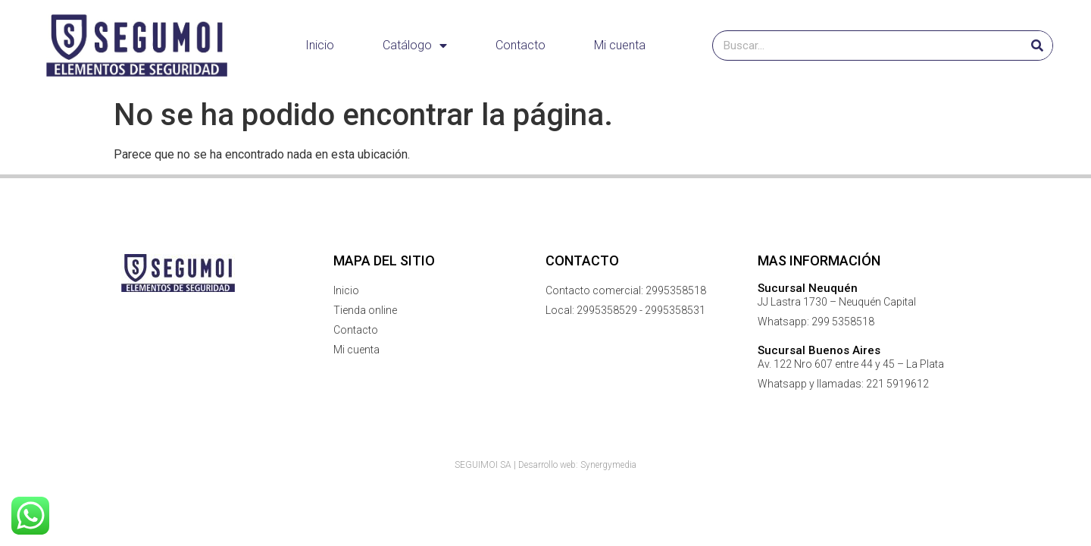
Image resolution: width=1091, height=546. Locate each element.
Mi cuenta (620, 45)
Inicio (319, 45)
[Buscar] (1037, 45)
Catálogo (415, 45)
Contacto (520, 45)
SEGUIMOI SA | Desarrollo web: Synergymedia (545, 465)
